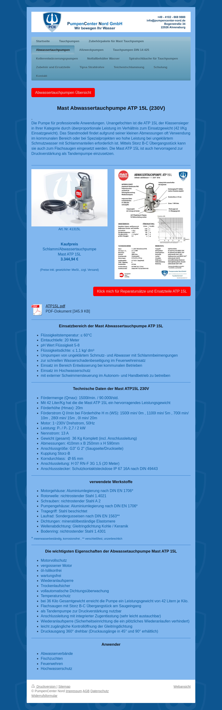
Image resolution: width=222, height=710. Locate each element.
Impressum (74, 691)
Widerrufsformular (44, 696)
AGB (86, 691)
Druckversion (43, 686)
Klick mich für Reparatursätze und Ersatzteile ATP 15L (142, 291)
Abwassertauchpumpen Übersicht (63, 93)
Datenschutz (99, 691)
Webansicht (182, 686)
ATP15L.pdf (55, 306)
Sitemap (64, 686)
